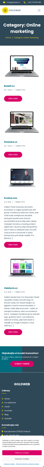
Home (7, 398)
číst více (14, 99)
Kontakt (8, 418)
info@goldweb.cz (11, 2)
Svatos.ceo (10, 198)
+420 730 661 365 (32, 2)
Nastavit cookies (22, 459)
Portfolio (8, 410)
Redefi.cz (9, 86)
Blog (6, 414)
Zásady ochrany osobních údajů (27, 464)
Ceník (7, 406)
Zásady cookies (9, 464)
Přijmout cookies (22, 453)
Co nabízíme (10, 402)
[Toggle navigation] (39, 10)
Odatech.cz (11, 288)
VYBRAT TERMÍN (23, 364)
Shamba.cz (10, 141)
